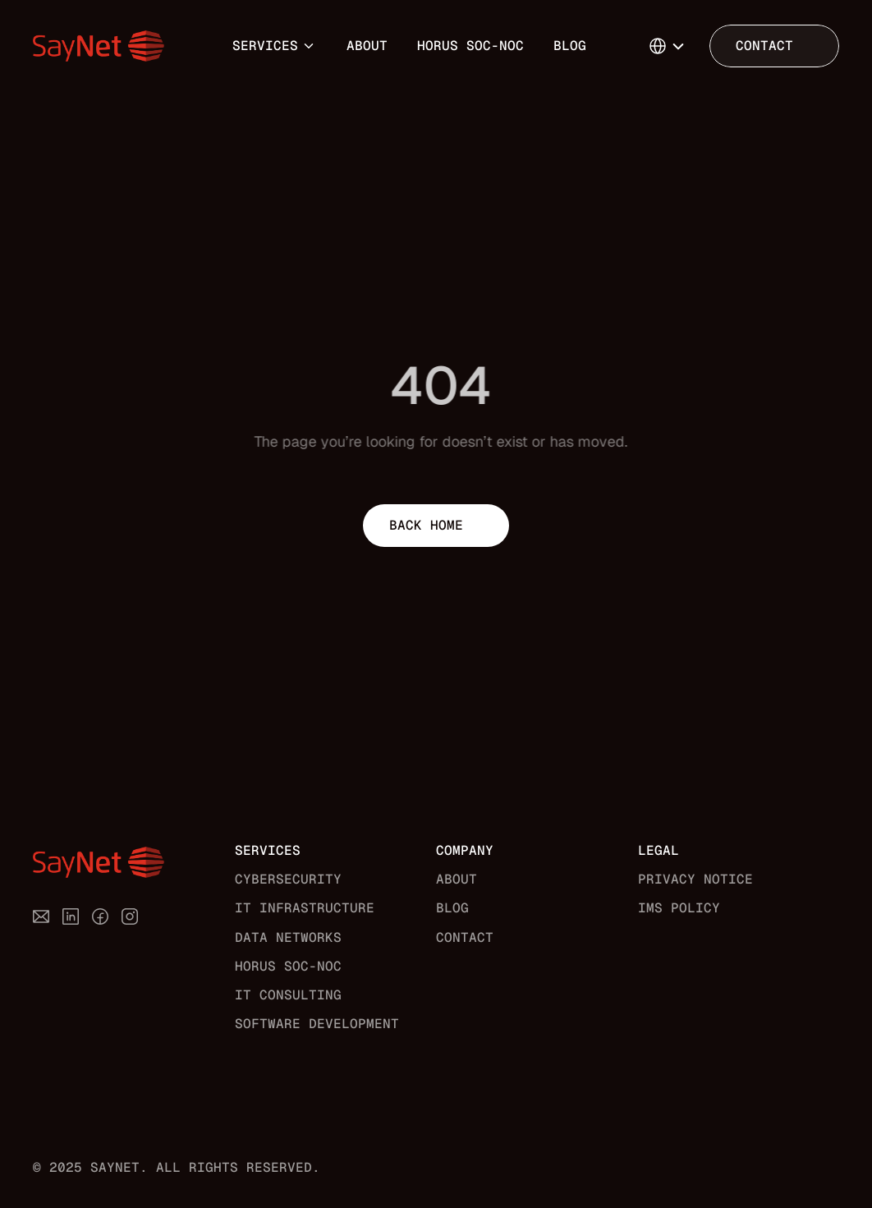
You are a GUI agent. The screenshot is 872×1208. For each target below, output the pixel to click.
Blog (569, 45)
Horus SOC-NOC (470, 45)
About (367, 45)
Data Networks (288, 937)
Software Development (317, 1023)
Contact (464, 937)
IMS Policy (679, 907)
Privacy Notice (695, 879)
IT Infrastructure (304, 907)
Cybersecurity (288, 879)
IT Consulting (288, 995)
